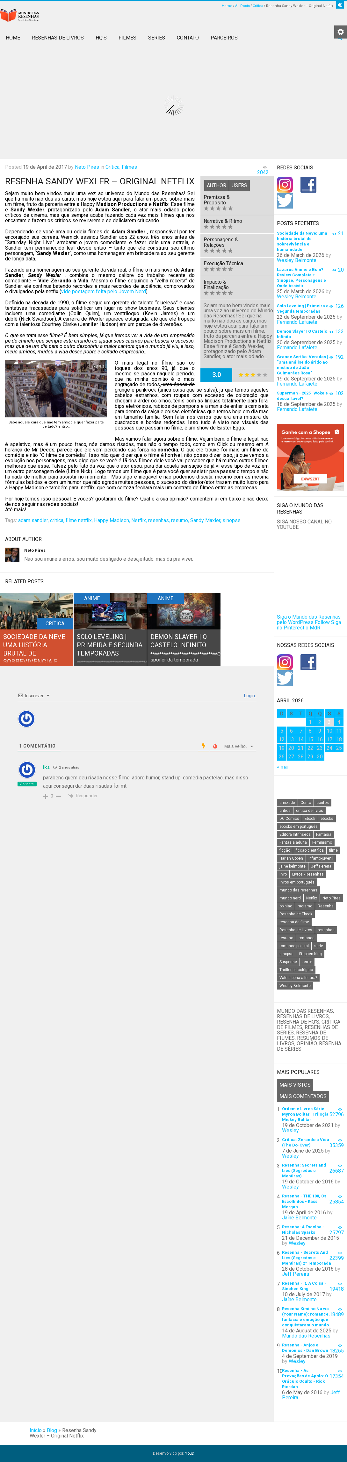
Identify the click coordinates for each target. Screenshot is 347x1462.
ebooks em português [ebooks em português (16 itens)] (298, 826)
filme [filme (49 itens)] (333, 850)
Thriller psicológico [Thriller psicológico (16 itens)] (296, 970)
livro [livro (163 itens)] (283, 874)
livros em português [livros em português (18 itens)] (296, 882)
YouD (189, 1453)
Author (216, 185)
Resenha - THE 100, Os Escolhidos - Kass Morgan (304, 1201)
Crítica (258, 6)
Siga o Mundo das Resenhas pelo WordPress (309, 619)
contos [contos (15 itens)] (322, 802)
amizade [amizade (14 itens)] (287, 802)
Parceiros (224, 38)
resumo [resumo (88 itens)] (286, 938)
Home (227, 6)
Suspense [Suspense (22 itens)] (288, 962)
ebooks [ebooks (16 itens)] (327, 818)
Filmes (127, 38)
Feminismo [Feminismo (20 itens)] (322, 842)
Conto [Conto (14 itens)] (305, 802)
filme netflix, (79, 520)
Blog (52, 1430)
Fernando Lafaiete (297, 322)
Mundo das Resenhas (306, 1336)
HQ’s (101, 38)
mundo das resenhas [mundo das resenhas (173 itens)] (298, 890)
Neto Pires (87, 167)
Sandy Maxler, (205, 520)
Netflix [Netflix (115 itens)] (311, 898)
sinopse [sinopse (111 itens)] (286, 954)
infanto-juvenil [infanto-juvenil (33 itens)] (320, 858)
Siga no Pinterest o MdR (309, 625)
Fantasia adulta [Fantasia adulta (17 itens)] (293, 842)
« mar (283, 767)
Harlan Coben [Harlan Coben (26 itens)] (291, 858)
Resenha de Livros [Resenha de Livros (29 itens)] (295, 930)
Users (239, 185)
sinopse (231, 520)
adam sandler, (33, 520)
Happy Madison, (112, 520)
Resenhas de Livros (58, 38)
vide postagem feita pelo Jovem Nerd (103, 291)
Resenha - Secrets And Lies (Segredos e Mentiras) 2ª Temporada (306, 1258)
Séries (156, 38)
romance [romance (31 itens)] (306, 938)
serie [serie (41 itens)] (318, 946)
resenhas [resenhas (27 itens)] (326, 930)
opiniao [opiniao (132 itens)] (285, 906)
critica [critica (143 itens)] (285, 810)
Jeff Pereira (295, 1274)
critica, (57, 520)
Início (36, 1430)
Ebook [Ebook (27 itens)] (310, 818)
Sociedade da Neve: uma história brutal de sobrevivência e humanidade (35, 653)
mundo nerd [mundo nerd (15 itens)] (290, 898)
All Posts (242, 6)
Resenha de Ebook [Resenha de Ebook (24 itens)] (295, 914)
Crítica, (112, 167)
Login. (249, 695)
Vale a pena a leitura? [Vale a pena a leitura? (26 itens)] (298, 978)
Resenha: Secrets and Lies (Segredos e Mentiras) (304, 1170)
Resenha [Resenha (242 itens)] (326, 906)
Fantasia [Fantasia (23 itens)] (323, 834)
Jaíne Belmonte (299, 1218)
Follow (322, 622)
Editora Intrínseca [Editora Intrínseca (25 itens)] (295, 834)
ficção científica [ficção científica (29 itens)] (310, 850)
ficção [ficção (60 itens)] (284, 850)
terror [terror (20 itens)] (307, 962)
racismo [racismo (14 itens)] (305, 906)
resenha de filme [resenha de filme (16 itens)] (294, 922)
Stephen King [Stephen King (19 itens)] (310, 954)
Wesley (290, 1130)
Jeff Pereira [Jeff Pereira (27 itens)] (321, 866)
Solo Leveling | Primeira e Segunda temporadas (109, 645)
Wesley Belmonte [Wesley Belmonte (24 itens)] (295, 985)
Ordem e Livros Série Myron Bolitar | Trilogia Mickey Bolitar (305, 1114)
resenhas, (159, 520)
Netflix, (139, 520)
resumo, (180, 520)
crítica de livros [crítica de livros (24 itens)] (309, 810)
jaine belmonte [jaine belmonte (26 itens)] (292, 866)
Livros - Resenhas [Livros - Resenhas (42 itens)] (308, 874)
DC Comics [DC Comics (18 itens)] (289, 818)
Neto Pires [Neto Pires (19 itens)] (331, 898)
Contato (188, 38)
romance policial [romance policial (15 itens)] (294, 946)
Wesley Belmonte (296, 260)
